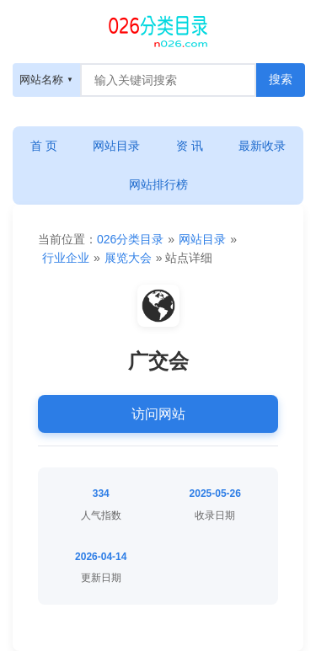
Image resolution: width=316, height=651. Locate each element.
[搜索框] (168, 80)
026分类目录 (130, 239)
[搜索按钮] (280, 80)
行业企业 (65, 257)
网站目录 (116, 145)
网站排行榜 (158, 184)
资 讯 (189, 145)
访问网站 (158, 414)
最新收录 (262, 145)
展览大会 (128, 257)
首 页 (43, 145)
